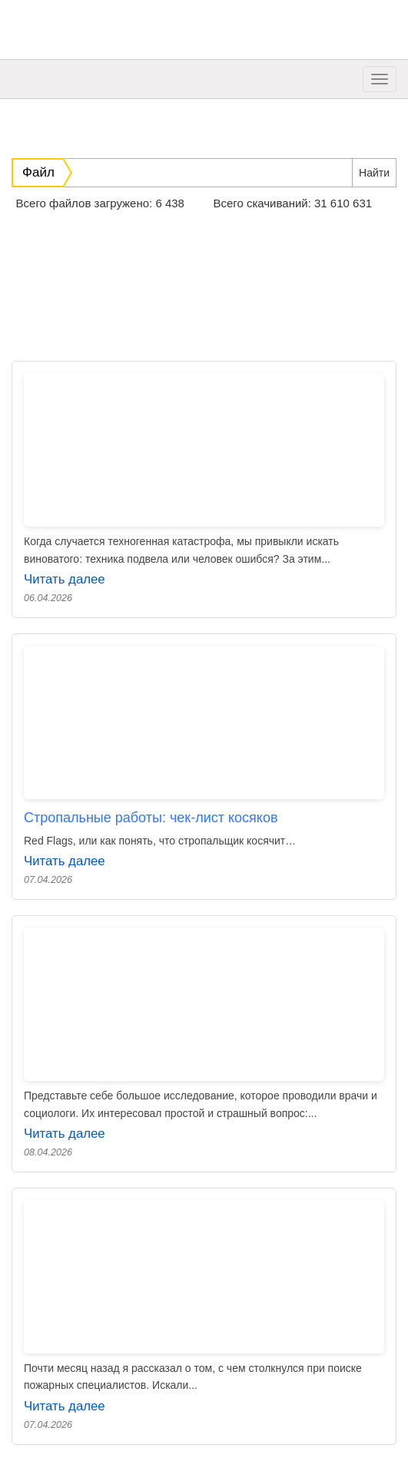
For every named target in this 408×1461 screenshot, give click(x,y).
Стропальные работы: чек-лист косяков (150, 817)
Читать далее (64, 579)
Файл (38, 172)
